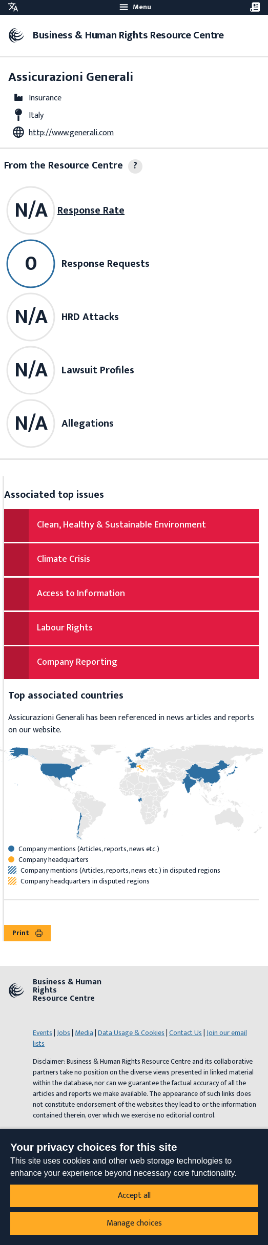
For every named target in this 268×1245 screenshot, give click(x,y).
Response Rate (91, 210)
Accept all (134, 1195)
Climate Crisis (63, 559)
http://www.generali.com (71, 133)
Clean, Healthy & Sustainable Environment (121, 525)
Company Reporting (77, 662)
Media (84, 1033)
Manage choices (134, 1223)
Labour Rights (65, 628)
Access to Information (81, 593)
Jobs (63, 1033)
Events (42, 1033)
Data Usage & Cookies (131, 1033)
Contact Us (185, 1033)
